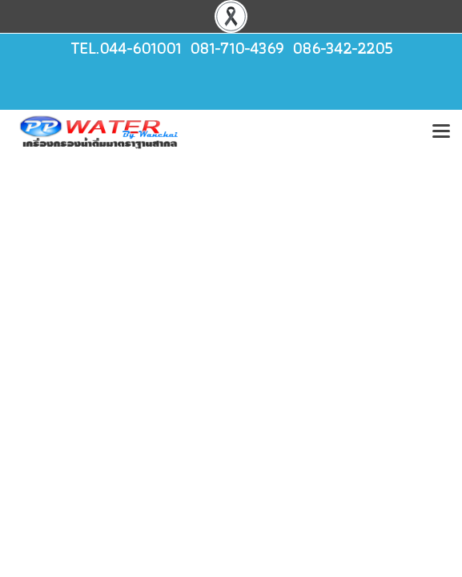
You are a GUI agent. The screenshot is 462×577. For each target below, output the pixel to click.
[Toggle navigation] (441, 132)
